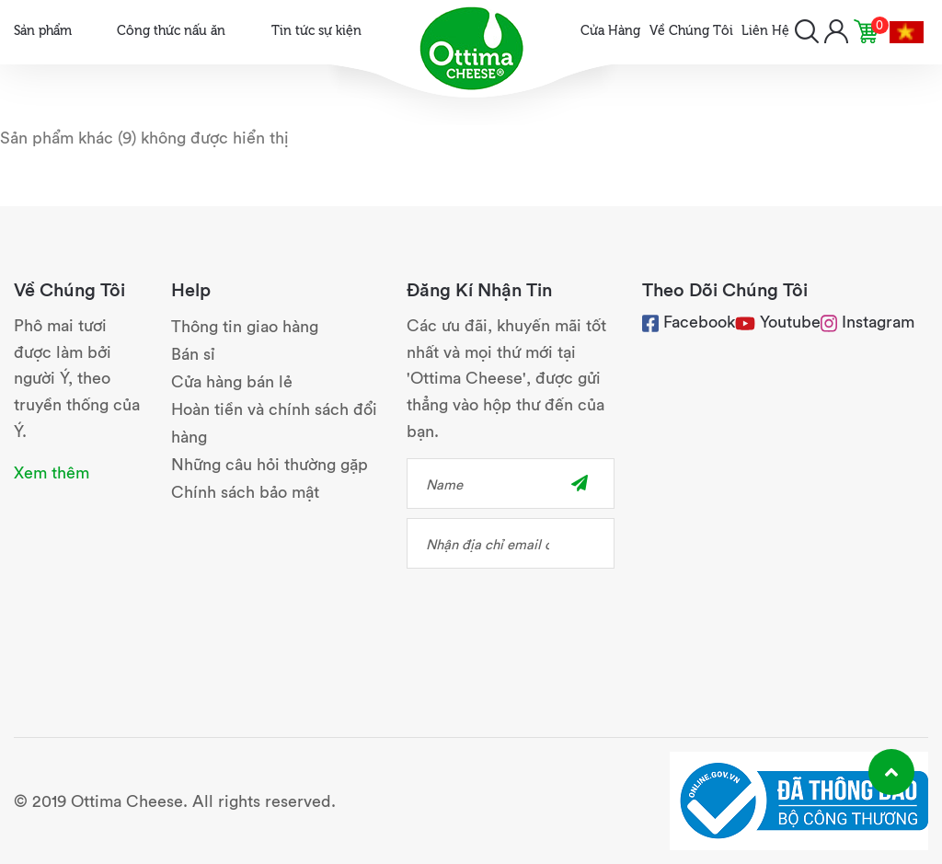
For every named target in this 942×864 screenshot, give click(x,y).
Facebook (688, 320)
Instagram (867, 320)
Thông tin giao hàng (244, 325)
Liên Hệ (765, 29)
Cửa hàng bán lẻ (232, 380)
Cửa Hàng (610, 29)
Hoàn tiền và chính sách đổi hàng (274, 421)
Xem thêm (51, 471)
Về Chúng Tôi (691, 29)
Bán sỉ (193, 352)
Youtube (790, 320)
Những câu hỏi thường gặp (269, 463)
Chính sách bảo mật (245, 490)
